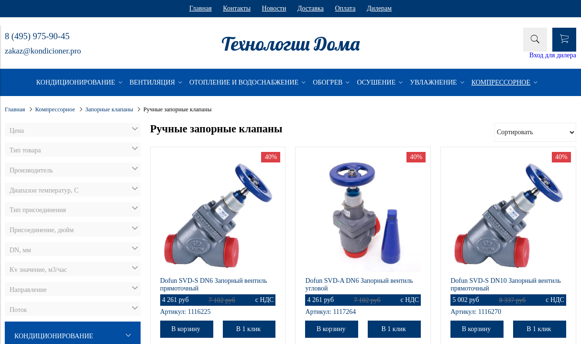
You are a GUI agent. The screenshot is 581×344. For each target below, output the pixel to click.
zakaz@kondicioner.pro (43, 50)
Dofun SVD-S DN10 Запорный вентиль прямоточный (505, 284)
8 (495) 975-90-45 (37, 36)
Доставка (310, 8)
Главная (200, 8)
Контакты (237, 8)
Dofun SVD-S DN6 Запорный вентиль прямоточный (213, 284)
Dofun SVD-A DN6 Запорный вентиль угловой (359, 284)
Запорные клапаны (109, 109)
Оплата (345, 8)
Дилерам (379, 8)
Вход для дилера (552, 55)
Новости (274, 8)
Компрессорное (55, 109)
